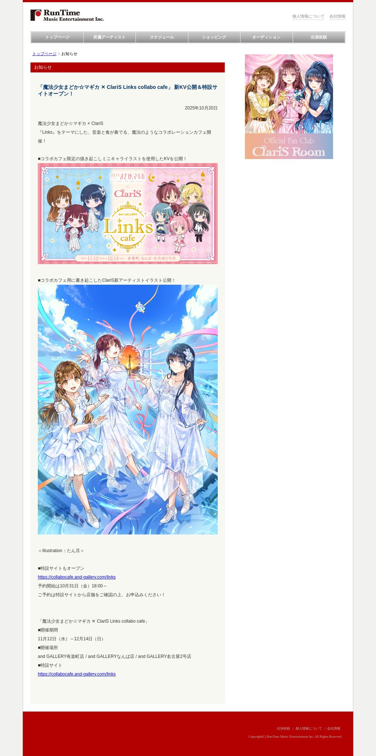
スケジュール (162, 37)
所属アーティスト (109, 37)
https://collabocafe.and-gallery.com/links (77, 577)
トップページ (57, 37)
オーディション (266, 37)
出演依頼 (319, 37)
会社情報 (337, 16)
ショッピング (214, 37)
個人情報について (308, 16)
